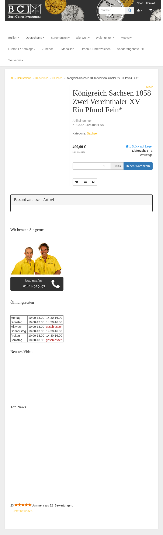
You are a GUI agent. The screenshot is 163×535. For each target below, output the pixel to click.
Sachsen (57, 78)
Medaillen (67, 49)
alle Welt (82, 37)
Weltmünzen (105, 37)
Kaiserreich (41, 78)
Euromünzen (60, 37)
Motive (126, 37)
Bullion (13, 37)
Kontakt (150, 3)
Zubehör (48, 49)
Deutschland (35, 37)
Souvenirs (16, 60)
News (140, 3)
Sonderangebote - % (130, 49)
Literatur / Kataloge (21, 49)
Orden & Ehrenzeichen (95, 49)
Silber (149, 87)
